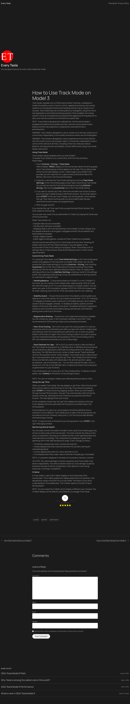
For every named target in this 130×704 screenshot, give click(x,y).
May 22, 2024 (124, 673)
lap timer (44, 520)
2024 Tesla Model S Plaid (13, 673)
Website (34, 621)
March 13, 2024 (124, 693)
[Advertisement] (65, 28)
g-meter (36, 520)
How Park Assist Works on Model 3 (17, 540)
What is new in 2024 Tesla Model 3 (18, 693)
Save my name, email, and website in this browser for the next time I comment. (58, 631)
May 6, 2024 (125, 680)
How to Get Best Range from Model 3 (111, 540)
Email (34, 612)
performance (54, 520)
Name (34, 602)
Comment (36, 576)
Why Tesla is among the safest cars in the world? (25, 680)
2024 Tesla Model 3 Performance (17, 687)
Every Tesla (6, 3)
